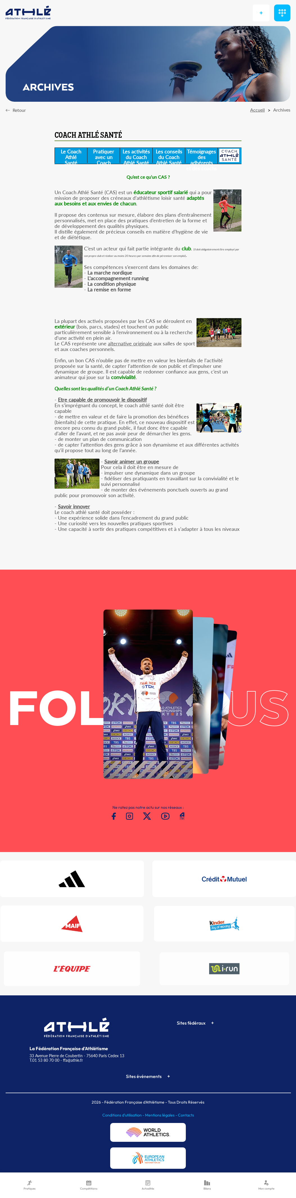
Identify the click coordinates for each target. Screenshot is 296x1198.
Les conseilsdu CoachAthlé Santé (169, 155)
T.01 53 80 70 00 (44, 1060)
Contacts (186, 1115)
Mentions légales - (161, 1115)
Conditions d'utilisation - (123, 1115)
